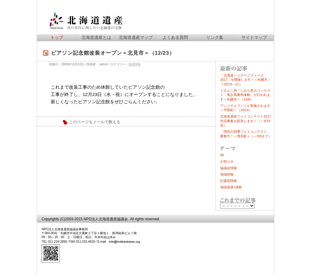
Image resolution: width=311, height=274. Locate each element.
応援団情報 (228, 181)
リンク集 (214, 37)
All (222, 155)
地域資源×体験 (231, 187)
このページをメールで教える (94, 122)
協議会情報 (228, 168)
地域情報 (134, 64)
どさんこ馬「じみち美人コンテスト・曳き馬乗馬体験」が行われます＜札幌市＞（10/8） (245, 95)
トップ (56, 37)
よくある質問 (175, 37)
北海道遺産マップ (136, 37)
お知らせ (227, 161)
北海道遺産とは (96, 37)
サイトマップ (254, 37)
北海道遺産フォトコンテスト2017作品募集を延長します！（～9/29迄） (245, 121)
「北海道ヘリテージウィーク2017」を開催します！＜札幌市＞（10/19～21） (245, 80)
